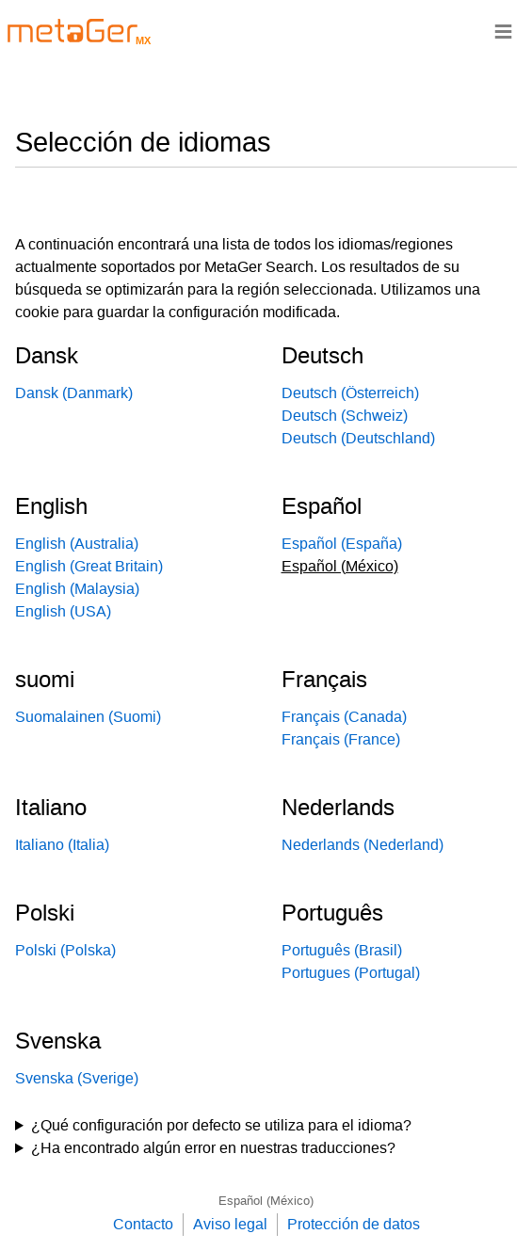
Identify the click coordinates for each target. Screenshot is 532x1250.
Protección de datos (353, 1224)
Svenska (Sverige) (76, 1078)
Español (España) (342, 544)
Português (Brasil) (342, 950)
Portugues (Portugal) (351, 973)
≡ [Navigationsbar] (503, 30)
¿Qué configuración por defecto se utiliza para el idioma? (221, 1125)
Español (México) (266, 1201)
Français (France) (341, 739)
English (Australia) (76, 544)
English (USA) (63, 611)
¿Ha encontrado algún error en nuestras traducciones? (213, 1148)
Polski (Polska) (65, 950)
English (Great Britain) (89, 566)
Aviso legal (230, 1224)
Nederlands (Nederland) (362, 845)
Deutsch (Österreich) (350, 393)
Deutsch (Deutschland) (358, 438)
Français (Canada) (344, 717)
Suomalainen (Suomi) (88, 717)
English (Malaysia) (77, 589)
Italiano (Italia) (62, 845)
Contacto (143, 1224)
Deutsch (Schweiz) (345, 416)
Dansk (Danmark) (74, 393)
